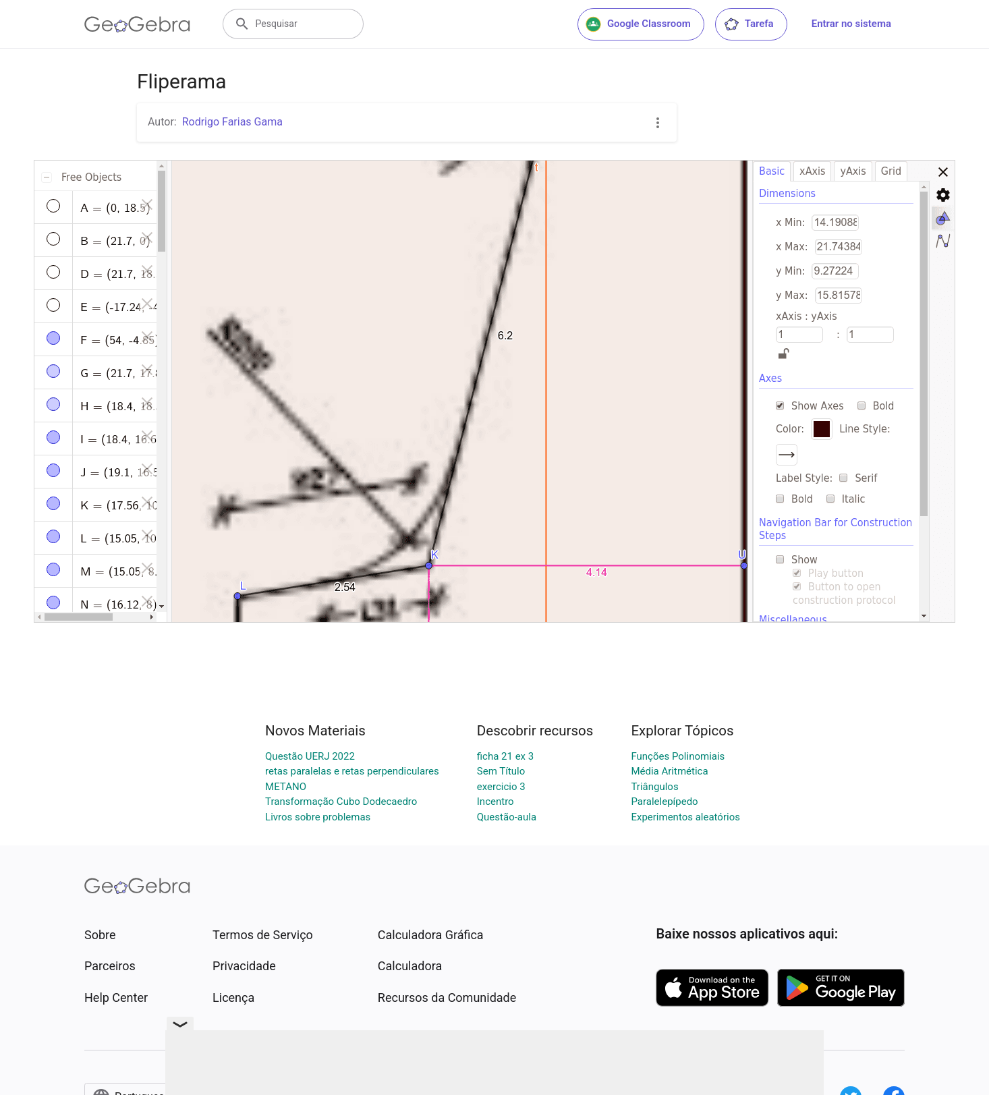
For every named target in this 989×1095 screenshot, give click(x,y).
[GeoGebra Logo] (137, 24)
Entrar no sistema (851, 24)
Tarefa (748, 24)
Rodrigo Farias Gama (232, 121)
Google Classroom (638, 24)
